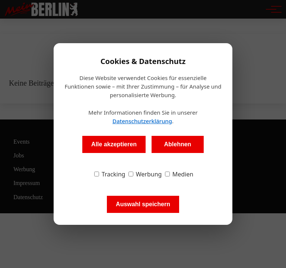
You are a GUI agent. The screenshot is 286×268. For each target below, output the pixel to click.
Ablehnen (177, 144)
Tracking (109, 174)
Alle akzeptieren (114, 144)
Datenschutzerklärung (142, 121)
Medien (179, 174)
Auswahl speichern (143, 204)
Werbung (145, 174)
